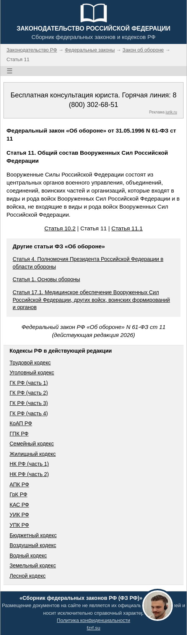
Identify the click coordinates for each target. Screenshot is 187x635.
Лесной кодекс (28, 576)
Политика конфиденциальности (93, 620)
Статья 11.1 (127, 228)
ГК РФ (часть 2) (29, 393)
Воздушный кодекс (33, 545)
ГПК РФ (19, 434)
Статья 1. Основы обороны (46, 279)
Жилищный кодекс (33, 454)
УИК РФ (19, 515)
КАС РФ (19, 505)
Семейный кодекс (32, 444)
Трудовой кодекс (30, 363)
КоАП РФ (21, 423)
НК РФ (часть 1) (29, 464)
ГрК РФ (18, 494)
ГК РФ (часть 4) (29, 413)
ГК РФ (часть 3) (29, 403)
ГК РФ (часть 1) (29, 383)
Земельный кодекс (33, 565)
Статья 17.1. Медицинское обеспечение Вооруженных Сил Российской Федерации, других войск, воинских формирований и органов (91, 299)
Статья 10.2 (60, 228)
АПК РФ (19, 484)
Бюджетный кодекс (33, 535)
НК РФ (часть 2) (29, 474)
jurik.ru (171, 112)
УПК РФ (19, 525)
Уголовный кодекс (32, 372)
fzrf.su (93, 628)
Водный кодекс (28, 555)
